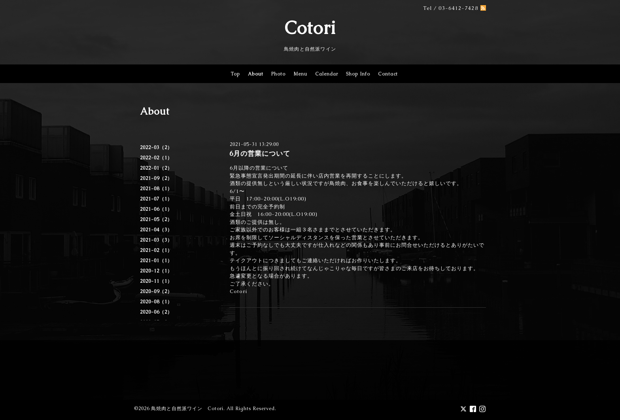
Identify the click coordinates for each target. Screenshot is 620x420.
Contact (388, 74)
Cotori (310, 27)
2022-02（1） (156, 158)
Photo (278, 74)
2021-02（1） (156, 250)
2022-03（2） (156, 147)
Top (235, 74)
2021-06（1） (156, 209)
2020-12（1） (156, 271)
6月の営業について (259, 153)
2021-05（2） (156, 219)
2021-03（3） (156, 240)
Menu (300, 74)
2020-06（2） (156, 312)
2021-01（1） (156, 260)
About (255, 74)
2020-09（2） (156, 291)
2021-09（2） (156, 178)
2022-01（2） (156, 168)
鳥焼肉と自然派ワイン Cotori (187, 408)
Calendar (326, 74)
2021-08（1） (156, 188)
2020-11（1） (156, 281)
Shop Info (358, 74)
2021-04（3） (156, 230)
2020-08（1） (156, 302)
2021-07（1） (156, 199)
